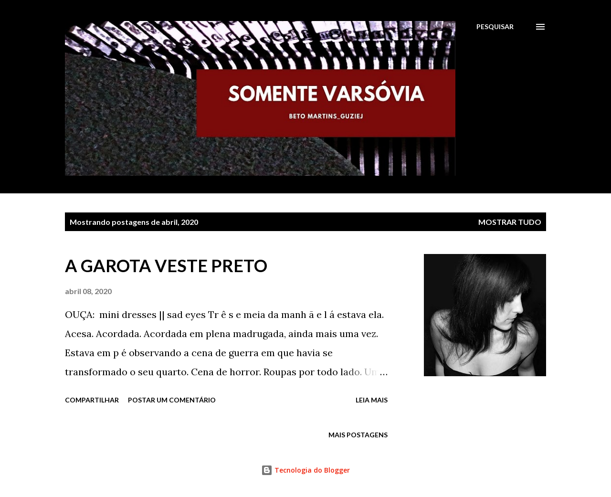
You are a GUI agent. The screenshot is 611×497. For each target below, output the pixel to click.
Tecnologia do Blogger (305, 470)
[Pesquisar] (495, 26)
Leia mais (372, 400)
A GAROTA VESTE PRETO (166, 265)
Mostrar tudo (509, 221)
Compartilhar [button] (92, 400)
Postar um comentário (172, 400)
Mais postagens (358, 435)
